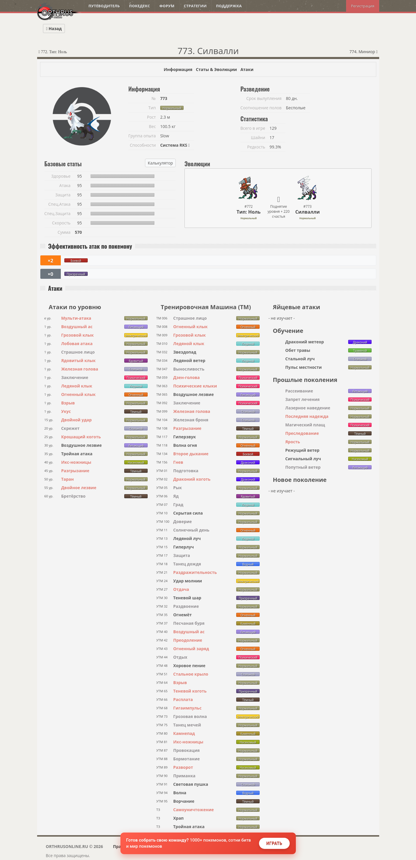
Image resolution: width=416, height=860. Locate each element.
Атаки (246, 69)
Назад (54, 28)
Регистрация (362, 5)
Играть (274, 843)
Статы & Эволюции (216, 69)
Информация (178, 69)
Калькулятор (160, 163)
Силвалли (307, 212)
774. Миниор (363, 51)
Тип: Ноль (248, 212)
